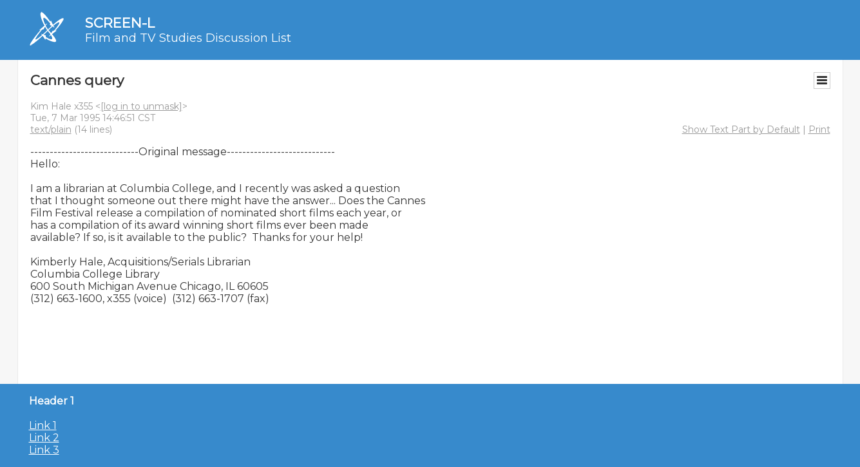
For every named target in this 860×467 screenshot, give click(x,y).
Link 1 (43, 425)
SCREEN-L (120, 23)
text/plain (51, 129)
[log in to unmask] (141, 106)
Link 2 (44, 438)
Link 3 (44, 450)
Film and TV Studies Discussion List (188, 38)
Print (819, 129)
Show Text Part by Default (741, 129)
